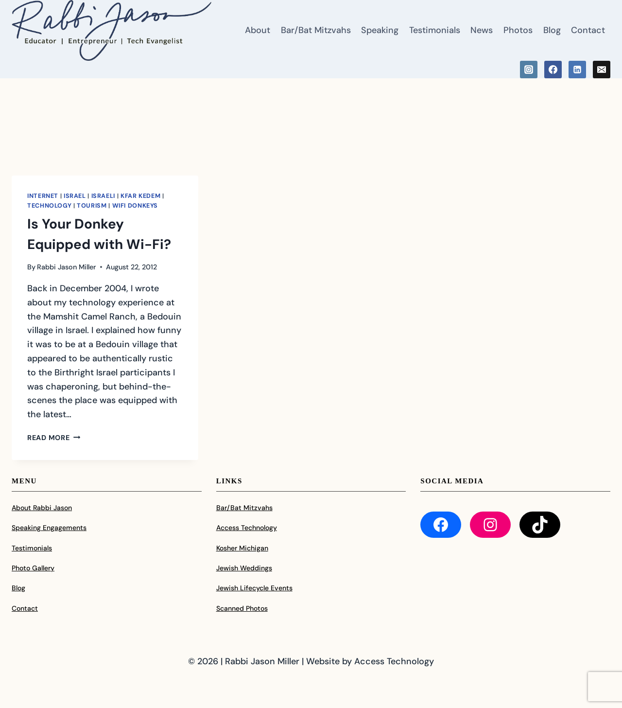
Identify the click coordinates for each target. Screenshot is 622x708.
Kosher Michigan (242, 548)
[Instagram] (528, 69)
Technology (49, 206)
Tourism (91, 206)
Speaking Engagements (49, 527)
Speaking (379, 30)
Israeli (103, 196)
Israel (75, 196)
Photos (518, 30)
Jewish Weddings (244, 568)
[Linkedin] (577, 69)
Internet (42, 196)
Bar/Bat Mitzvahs (316, 30)
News (481, 30)
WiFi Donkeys (135, 206)
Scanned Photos (242, 608)
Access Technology (246, 527)
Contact (588, 30)
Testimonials (434, 30)
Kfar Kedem (140, 196)
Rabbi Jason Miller (66, 267)
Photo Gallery (33, 568)
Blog (552, 30)
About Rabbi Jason (42, 507)
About (257, 30)
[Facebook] (553, 69)
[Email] (601, 69)
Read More (53, 437)
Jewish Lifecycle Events (254, 588)
